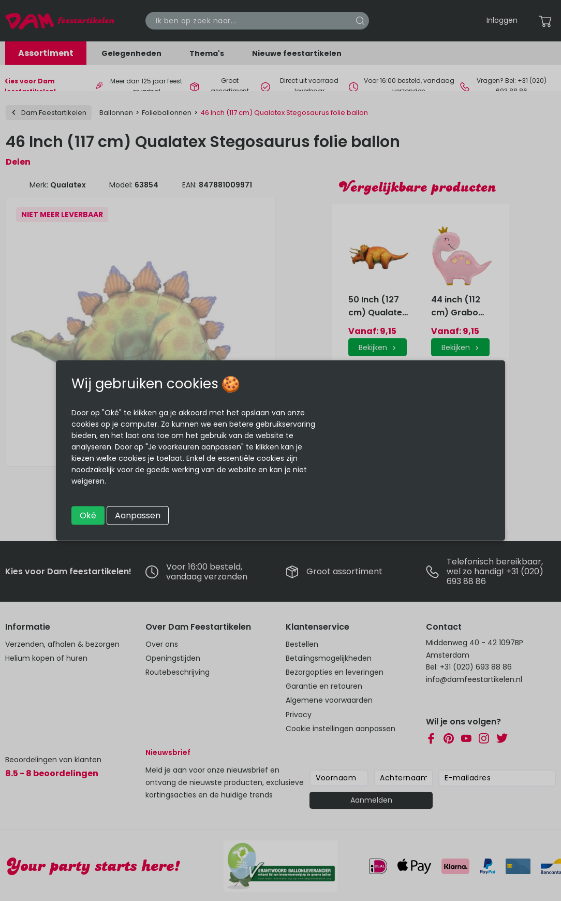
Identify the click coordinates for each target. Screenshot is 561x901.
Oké (88, 515)
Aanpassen (137, 515)
